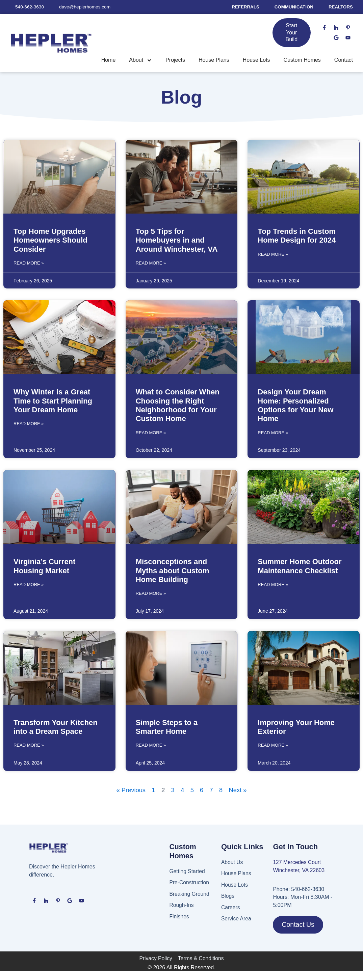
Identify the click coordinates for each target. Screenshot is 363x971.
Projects (175, 60)
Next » (239, 788)
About (140, 60)
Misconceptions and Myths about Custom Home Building (172, 570)
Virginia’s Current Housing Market (44, 565)
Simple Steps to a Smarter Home (167, 725)
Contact (343, 60)
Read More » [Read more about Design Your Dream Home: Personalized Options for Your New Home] (273, 432)
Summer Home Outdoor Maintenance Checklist (299, 565)
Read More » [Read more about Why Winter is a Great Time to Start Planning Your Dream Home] (29, 423)
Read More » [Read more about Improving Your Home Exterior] (273, 744)
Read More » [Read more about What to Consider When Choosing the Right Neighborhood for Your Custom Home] (151, 432)
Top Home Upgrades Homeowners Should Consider (50, 240)
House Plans (214, 60)
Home (108, 60)
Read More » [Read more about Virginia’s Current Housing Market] (29, 583)
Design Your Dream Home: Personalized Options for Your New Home (295, 405)
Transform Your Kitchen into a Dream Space (56, 725)
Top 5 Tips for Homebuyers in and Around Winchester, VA (177, 240)
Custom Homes (302, 60)
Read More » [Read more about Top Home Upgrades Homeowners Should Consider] (29, 262)
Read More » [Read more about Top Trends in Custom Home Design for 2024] (273, 253)
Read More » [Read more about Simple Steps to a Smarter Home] (151, 744)
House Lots (256, 60)
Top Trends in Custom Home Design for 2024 (297, 235)
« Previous (130, 788)
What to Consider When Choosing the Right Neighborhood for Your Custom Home (177, 405)
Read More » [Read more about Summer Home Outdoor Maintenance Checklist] (273, 583)
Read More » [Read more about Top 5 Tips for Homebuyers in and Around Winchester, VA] (151, 262)
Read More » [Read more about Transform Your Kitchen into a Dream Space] (29, 744)
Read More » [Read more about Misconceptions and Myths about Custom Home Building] (151, 592)
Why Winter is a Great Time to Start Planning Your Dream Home (53, 401)
